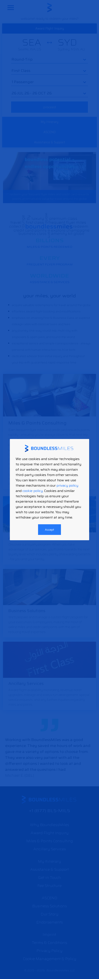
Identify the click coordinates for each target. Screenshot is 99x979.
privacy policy (67, 485)
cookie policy (32, 490)
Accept (49, 529)
